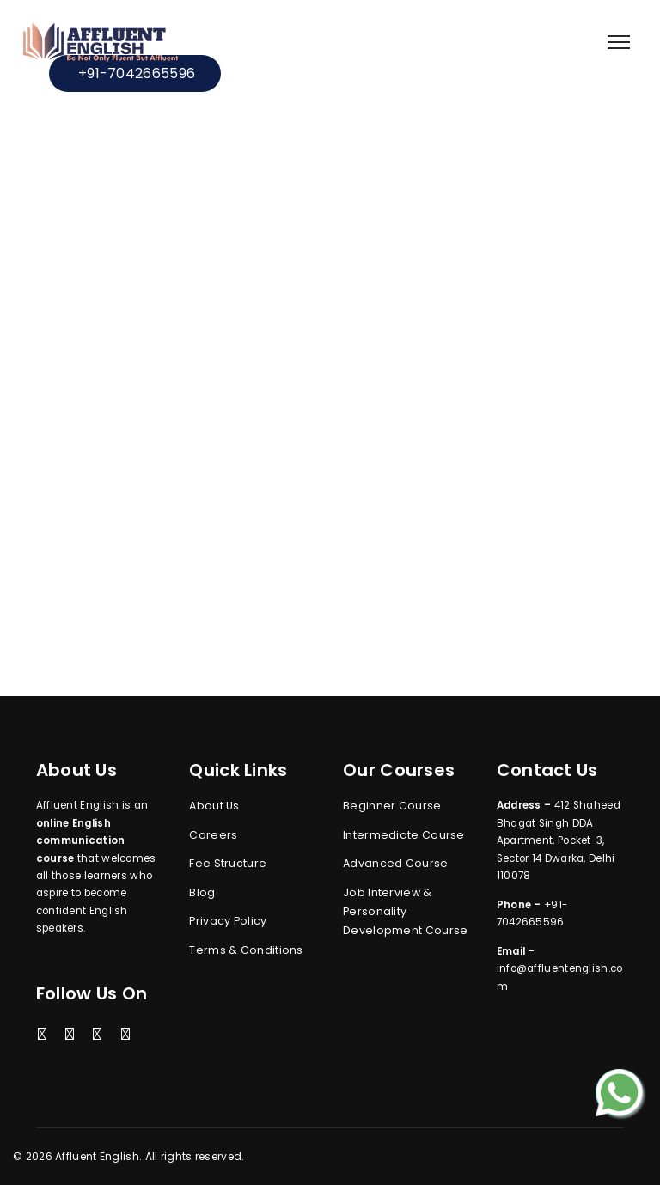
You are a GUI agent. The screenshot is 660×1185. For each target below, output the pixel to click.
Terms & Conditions (245, 950)
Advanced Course (396, 863)
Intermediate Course (404, 835)
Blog (202, 892)
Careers (213, 835)
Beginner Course (392, 805)
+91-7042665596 (135, 73)
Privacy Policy (227, 920)
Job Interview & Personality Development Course (405, 911)
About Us (214, 805)
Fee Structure (227, 863)
